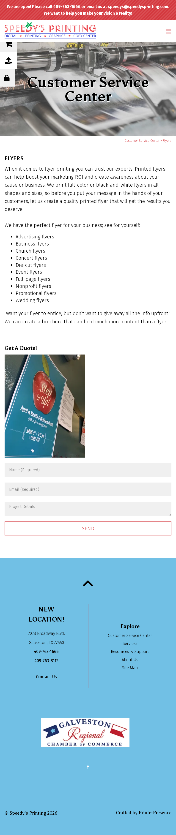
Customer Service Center (142, 141)
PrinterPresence (155, 812)
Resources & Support (130, 651)
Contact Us (46, 676)
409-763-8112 (46, 660)
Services (130, 643)
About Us (130, 659)
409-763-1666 (46, 651)
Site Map (130, 667)
